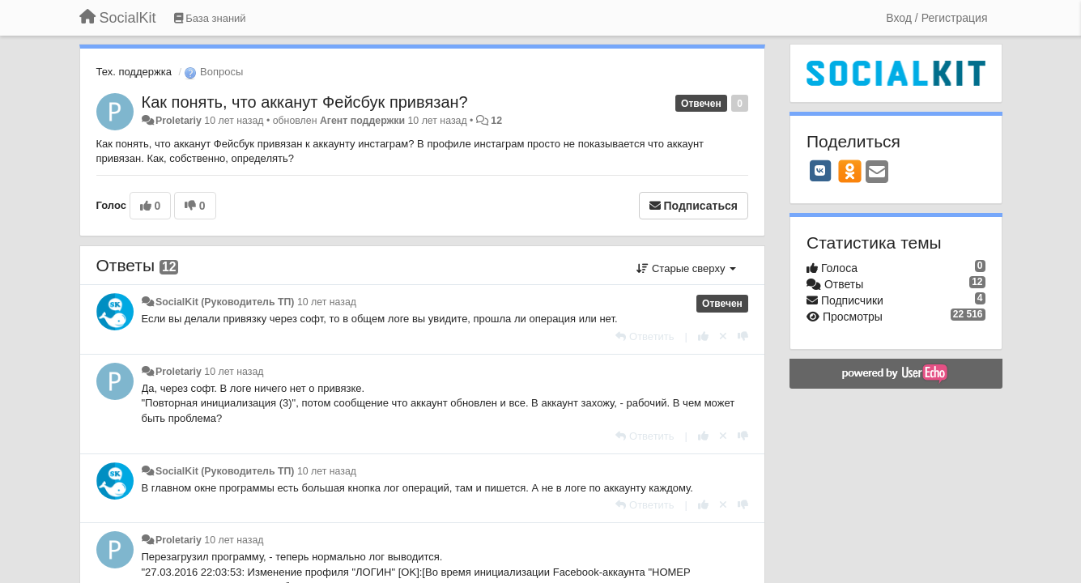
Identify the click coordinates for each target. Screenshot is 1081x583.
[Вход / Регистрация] (936, 18)
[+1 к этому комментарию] (703, 336)
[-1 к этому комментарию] (743, 336)
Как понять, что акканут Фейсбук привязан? (305, 102)
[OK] (850, 171)
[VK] (820, 171)
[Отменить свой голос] (723, 336)
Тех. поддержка (134, 72)
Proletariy (178, 120)
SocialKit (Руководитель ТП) (225, 302)
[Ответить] (644, 336)
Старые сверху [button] (686, 268)
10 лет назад (326, 302)
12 (496, 120)
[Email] (877, 173)
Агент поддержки (362, 120)
